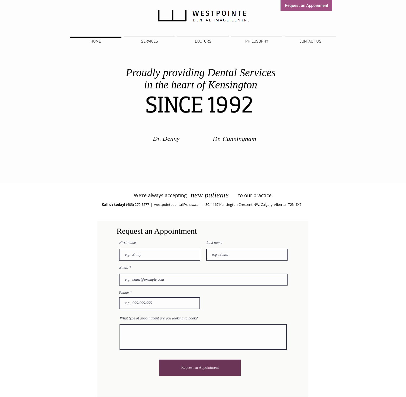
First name (127, 243)
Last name (214, 243)
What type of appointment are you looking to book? (159, 318)
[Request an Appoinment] (306, 5)
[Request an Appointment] (200, 368)
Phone (124, 293)
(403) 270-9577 (137, 204)
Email (123, 268)
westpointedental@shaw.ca (176, 204)
